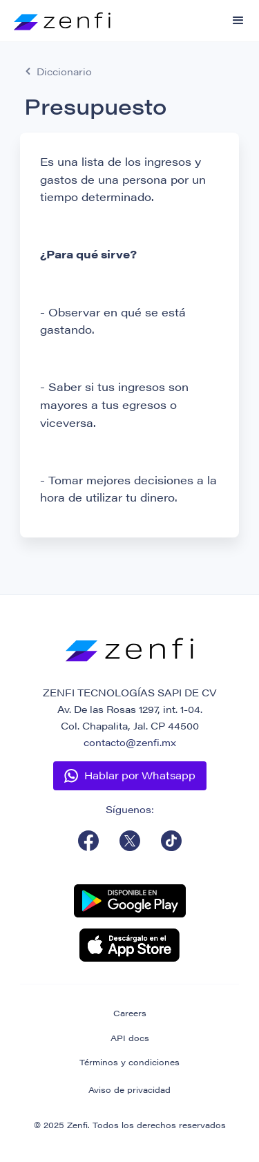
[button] (238, 20)
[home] (55, 15)
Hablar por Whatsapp (139, 775)
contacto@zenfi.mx (130, 742)
